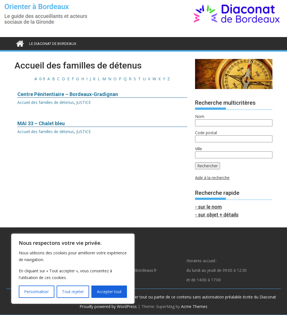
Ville (198, 148)
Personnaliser (36, 291)
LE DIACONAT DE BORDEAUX (52, 44)
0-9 (42, 78)
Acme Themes (194, 306)
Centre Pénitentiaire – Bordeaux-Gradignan (67, 94)
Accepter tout (109, 291)
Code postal (206, 132)
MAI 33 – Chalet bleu (41, 123)
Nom (199, 116)
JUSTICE (83, 102)
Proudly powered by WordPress (108, 306)
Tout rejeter (73, 291)
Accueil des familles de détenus (45, 102)
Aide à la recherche (212, 177)
